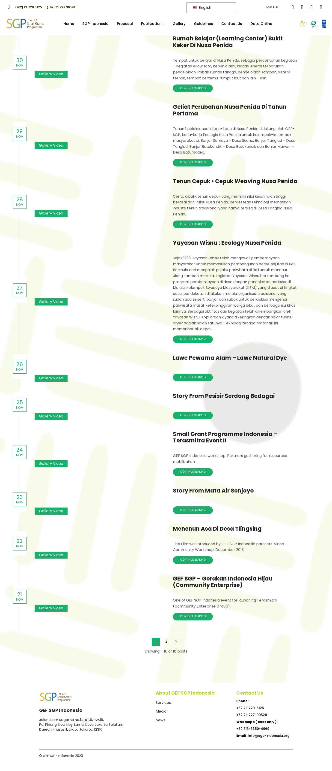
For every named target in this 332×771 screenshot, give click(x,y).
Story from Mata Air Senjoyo (213, 490)
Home (68, 23)
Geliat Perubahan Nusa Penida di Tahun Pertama (230, 110)
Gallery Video (51, 74)
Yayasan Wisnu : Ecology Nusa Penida (227, 243)
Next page (176, 642)
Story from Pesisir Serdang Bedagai (224, 396)
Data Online (261, 23)
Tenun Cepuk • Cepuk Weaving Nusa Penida (235, 181)
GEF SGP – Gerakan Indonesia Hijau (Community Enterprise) (223, 582)
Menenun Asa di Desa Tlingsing (217, 528)
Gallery (179, 23)
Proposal (125, 23)
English (202, 7)
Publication (153, 23)
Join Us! (272, 7)
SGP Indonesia (95, 23)
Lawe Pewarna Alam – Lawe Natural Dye (230, 358)
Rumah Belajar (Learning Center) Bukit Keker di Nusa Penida (228, 42)
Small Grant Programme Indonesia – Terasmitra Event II (225, 437)
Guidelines (203, 23)
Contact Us (231, 23)
